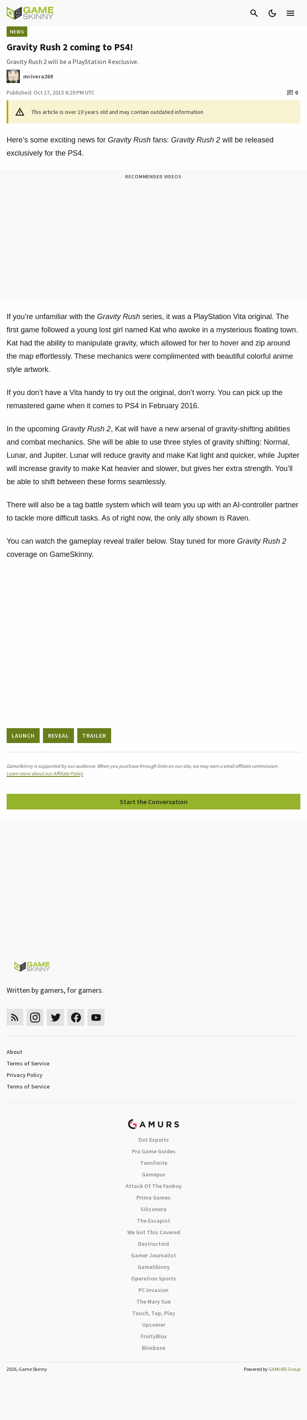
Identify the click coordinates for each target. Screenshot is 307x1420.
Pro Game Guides (154, 1151)
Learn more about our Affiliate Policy (45, 773)
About (14, 1052)
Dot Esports (153, 1139)
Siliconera (153, 1209)
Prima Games (153, 1197)
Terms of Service (28, 1063)
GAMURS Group (284, 1369)
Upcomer (153, 1324)
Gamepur (153, 1174)
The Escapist (153, 1220)
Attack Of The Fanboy (154, 1186)
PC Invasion (153, 1290)
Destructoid (153, 1243)
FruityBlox (153, 1336)
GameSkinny (154, 1267)
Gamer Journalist (153, 1255)
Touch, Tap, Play (153, 1313)
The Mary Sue (153, 1301)
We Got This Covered (153, 1232)
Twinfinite (153, 1163)
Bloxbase (153, 1347)
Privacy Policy (25, 1075)
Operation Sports (153, 1278)
